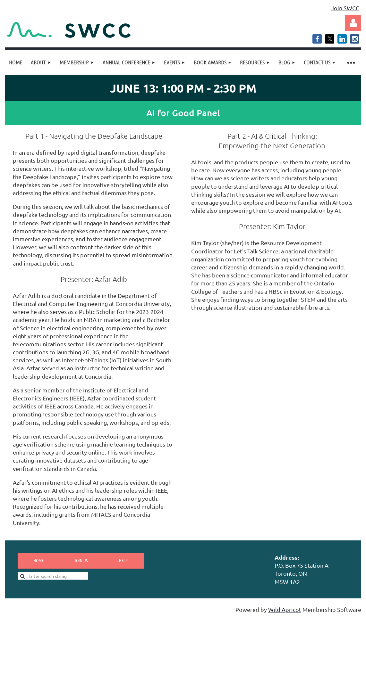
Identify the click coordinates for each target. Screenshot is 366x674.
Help (123, 560)
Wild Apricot (284, 609)
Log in (353, 23)
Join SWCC (345, 7)
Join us (81, 560)
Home (38, 560)
